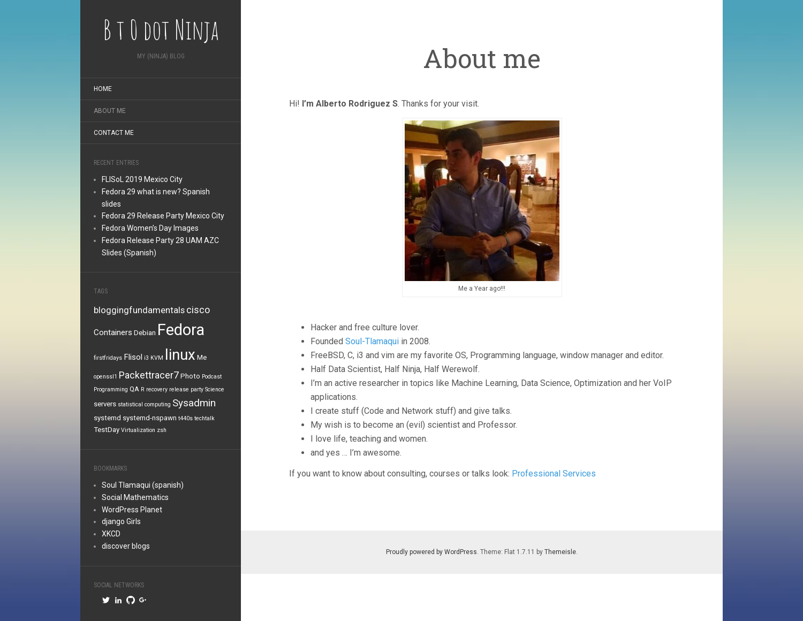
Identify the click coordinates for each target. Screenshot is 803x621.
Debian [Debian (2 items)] (145, 333)
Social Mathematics (135, 497)
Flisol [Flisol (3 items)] (133, 357)
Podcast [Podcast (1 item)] (212, 376)
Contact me (114, 133)
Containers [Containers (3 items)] (113, 332)
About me (110, 111)
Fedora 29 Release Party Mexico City (163, 215)
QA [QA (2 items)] (134, 389)
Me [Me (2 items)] (202, 357)
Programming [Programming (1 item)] (111, 389)
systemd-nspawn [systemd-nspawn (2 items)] (150, 418)
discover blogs (126, 546)
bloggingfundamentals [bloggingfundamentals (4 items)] (139, 310)
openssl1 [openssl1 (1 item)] (105, 376)
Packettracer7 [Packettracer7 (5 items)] (149, 375)
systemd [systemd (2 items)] (107, 418)
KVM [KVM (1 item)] (156, 357)
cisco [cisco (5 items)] (198, 309)
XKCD (111, 533)
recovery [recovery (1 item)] (157, 389)
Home (103, 89)
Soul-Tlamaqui (372, 341)
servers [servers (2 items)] (105, 404)
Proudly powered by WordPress (431, 552)
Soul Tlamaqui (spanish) (143, 485)
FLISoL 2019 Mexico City (142, 179)
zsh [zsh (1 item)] (161, 430)
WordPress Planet (132, 509)
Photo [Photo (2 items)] (190, 376)
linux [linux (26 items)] (180, 354)
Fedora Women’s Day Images (150, 228)
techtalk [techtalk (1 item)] (204, 418)
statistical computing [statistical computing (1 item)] (144, 404)
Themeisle (560, 552)
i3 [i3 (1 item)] (146, 357)
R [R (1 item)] (143, 389)
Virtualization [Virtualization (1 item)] (138, 430)
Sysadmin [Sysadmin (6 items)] (194, 403)
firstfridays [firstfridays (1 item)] (108, 357)
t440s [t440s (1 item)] (185, 418)
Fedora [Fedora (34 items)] (180, 330)
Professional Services (554, 473)
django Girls (121, 521)
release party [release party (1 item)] (186, 389)
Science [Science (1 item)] (214, 389)
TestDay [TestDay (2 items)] (106, 430)
